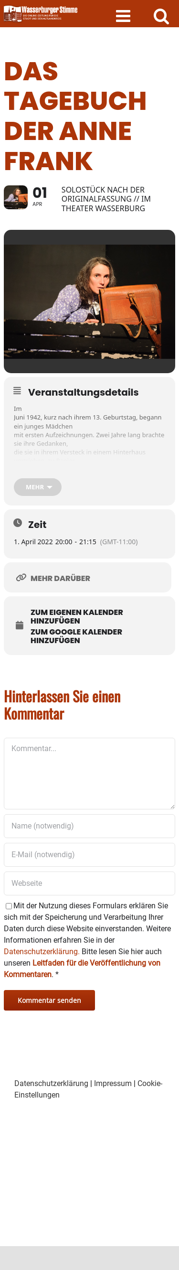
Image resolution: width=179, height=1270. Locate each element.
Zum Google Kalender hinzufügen (76, 636)
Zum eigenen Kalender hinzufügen (77, 616)
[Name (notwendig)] (89, 826)
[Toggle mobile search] (161, 15)
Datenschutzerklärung (51, 1083)
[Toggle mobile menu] (124, 15)
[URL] (89, 883)
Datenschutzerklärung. (42, 951)
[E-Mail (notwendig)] (89, 855)
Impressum (113, 1083)
